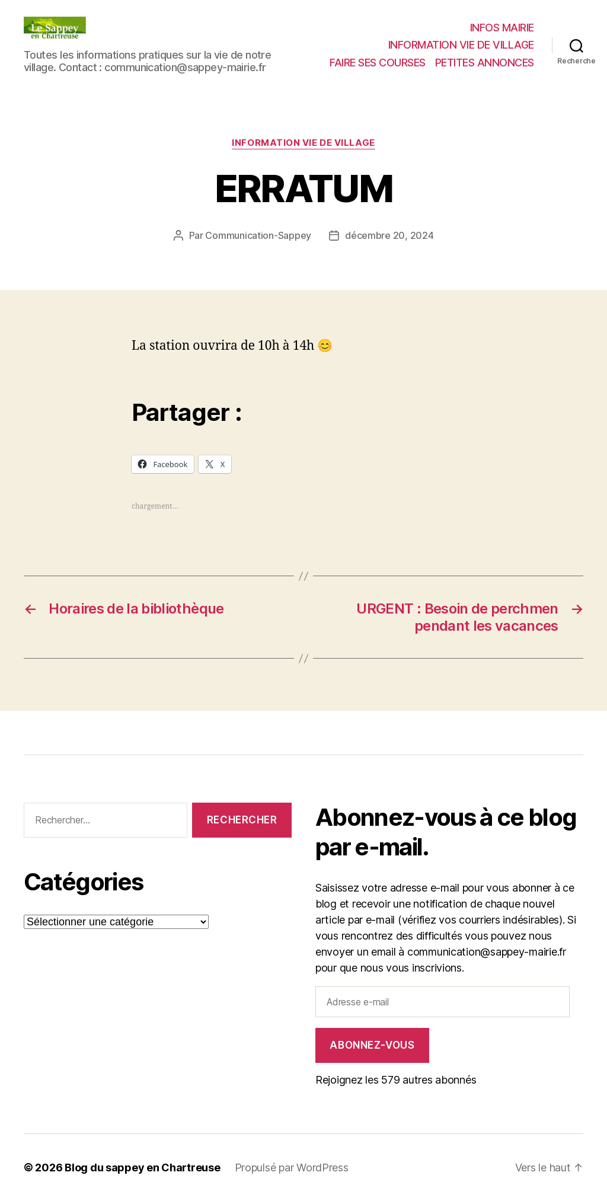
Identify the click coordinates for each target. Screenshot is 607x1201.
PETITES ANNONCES (484, 62)
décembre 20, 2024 (389, 235)
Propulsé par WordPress (292, 1167)
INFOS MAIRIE (502, 27)
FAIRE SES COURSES (378, 62)
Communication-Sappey (258, 235)
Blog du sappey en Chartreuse (142, 1167)
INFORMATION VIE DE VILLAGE (461, 45)
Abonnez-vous (372, 1045)
